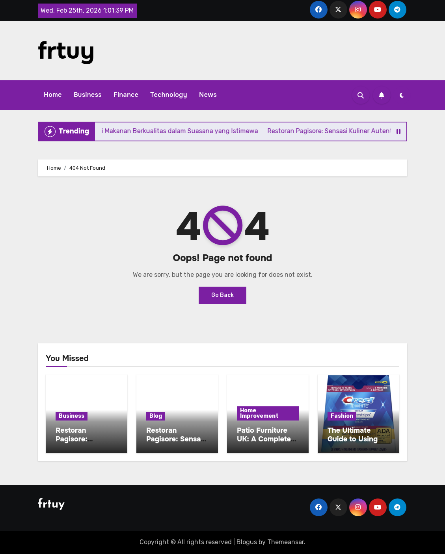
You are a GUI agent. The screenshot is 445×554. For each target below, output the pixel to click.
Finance (126, 95)
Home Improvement (259, 413)
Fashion (342, 416)
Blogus (246, 542)
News (208, 95)
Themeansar (285, 542)
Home (53, 95)
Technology (168, 95)
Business (88, 95)
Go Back (222, 295)
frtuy (66, 51)
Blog (155, 416)
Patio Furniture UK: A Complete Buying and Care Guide (265, 443)
